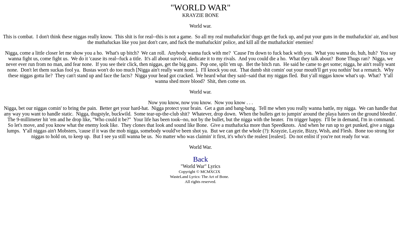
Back (200, 159)
